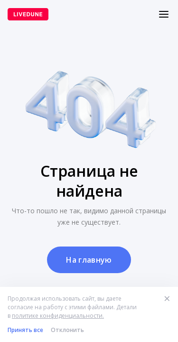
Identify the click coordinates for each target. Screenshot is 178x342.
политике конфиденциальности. (58, 316)
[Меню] (164, 14)
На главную (89, 260)
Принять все (25, 330)
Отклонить (67, 330)
